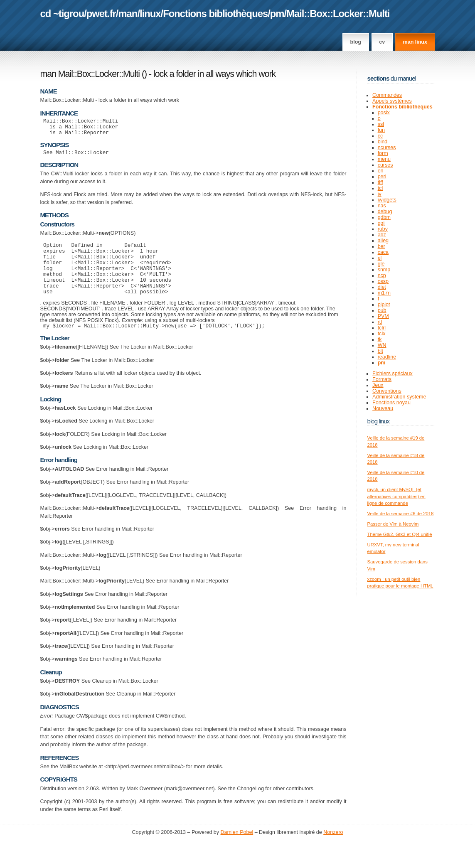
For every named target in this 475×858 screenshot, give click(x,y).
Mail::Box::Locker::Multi (337, 13)
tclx (382, 334)
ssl (381, 124)
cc (380, 136)
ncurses (387, 147)
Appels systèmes (392, 101)
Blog (355, 42)
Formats (381, 379)
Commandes (387, 95)
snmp (384, 270)
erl (381, 171)
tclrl (382, 328)
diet (382, 287)
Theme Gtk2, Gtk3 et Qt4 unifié (399, 534)
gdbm (384, 217)
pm (277, 13)
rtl (380, 322)
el (380, 258)
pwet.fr (101, 13)
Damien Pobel (237, 850)
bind (383, 142)
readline (387, 357)
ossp (383, 281)
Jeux (377, 385)
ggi (381, 223)
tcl (380, 188)
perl (382, 176)
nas (382, 206)
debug (385, 211)
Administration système (399, 397)
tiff (380, 182)
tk (380, 339)
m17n (384, 293)
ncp (382, 275)
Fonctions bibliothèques (215, 13)
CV (382, 42)
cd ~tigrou (62, 13)
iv (379, 194)
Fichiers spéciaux (392, 373)
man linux (415, 42)
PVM (383, 316)
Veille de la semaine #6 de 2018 (400, 513)
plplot (384, 304)
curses (385, 165)
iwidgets (387, 200)
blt (380, 351)
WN (382, 345)
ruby (383, 229)
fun (381, 130)
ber (381, 246)
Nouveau (382, 408)
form (383, 153)
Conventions (386, 391)
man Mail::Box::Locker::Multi (90, 74)
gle (381, 264)
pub (382, 310)
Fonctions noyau (391, 403)
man (127, 13)
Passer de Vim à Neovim (393, 523)
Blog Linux (378, 421)
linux (150, 13)
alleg (383, 240)
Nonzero (333, 850)
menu (384, 159)
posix (384, 113)
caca (383, 252)
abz (382, 235)
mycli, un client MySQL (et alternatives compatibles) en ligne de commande (396, 496)
